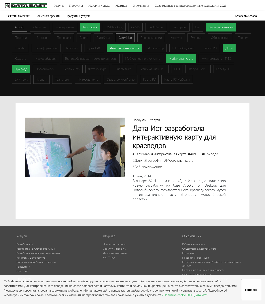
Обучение (22, 271)
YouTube (109, 258)
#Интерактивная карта (168, 154)
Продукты (76, 5)
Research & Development (30, 257)
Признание (188, 253)
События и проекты (48, 15)
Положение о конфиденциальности (203, 269)
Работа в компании (193, 244)
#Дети (137, 160)
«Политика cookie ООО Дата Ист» (185, 295)
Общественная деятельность (199, 248)
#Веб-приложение (147, 167)
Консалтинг (23, 266)
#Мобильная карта (179, 160)
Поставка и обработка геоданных (36, 262)
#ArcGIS (194, 154)
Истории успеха (99, 5)
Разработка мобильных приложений (38, 253)
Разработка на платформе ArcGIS (36, 248)
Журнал (121, 5)
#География (153, 160)
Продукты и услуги (78, 15)
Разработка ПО (25, 244)
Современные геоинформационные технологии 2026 (190, 5)
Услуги (59, 5)
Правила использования (196, 274)
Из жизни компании (17, 15)
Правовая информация (195, 257)
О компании (141, 5)
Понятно (251, 289)
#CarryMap (140, 154)
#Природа (210, 154)
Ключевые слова (246, 15)
